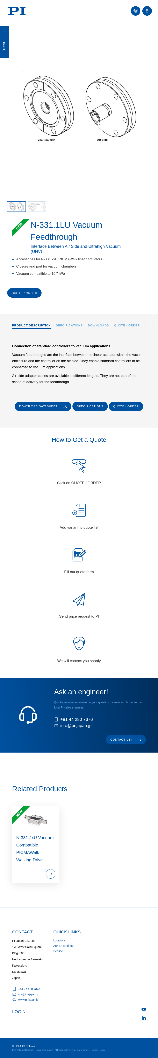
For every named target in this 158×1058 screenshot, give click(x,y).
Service (58, 951)
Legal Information (44, 1050)
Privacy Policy (98, 1050)
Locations (59, 940)
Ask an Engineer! (64, 945)
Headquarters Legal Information (72, 1050)
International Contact (22, 1050)
